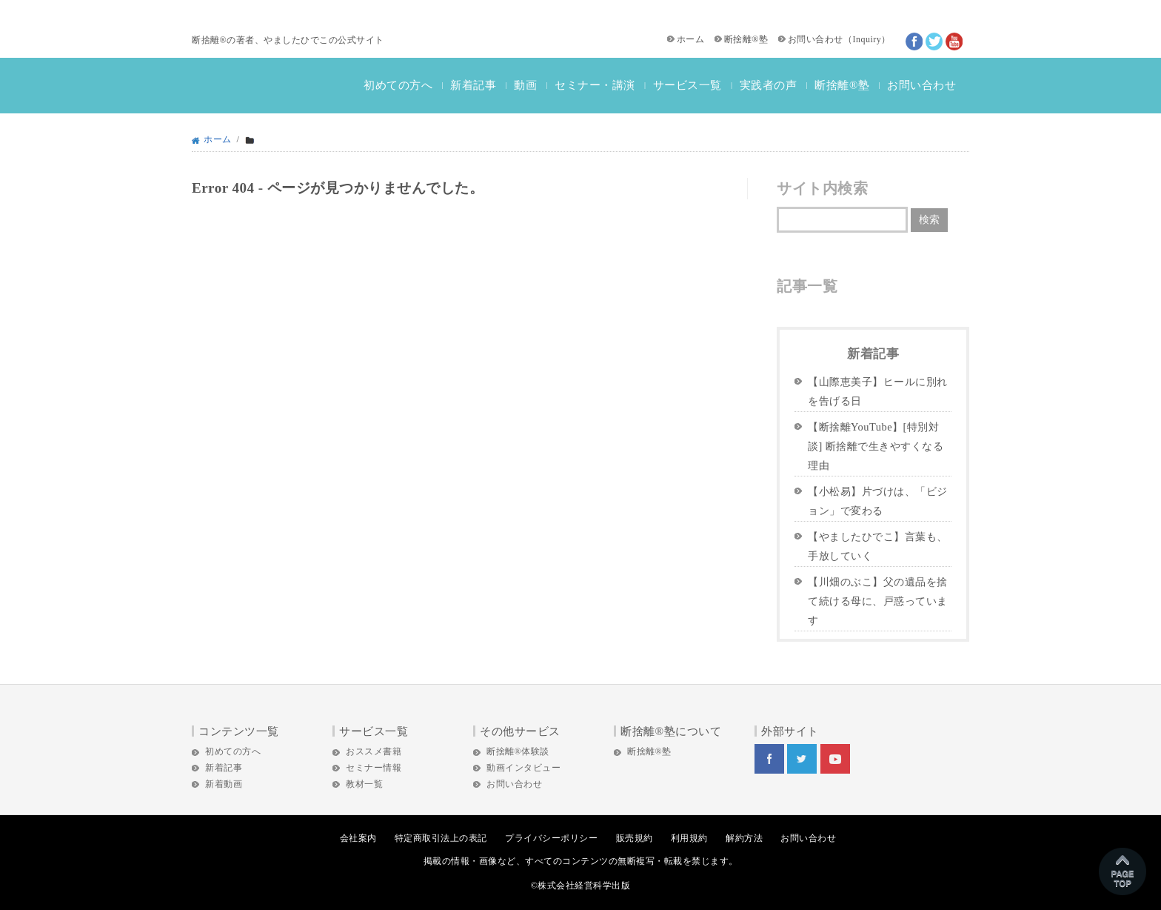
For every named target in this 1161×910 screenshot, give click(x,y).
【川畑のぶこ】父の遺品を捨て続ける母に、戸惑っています (878, 601)
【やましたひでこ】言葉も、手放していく (878, 546)
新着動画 (223, 784)
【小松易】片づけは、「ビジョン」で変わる (878, 501)
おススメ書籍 (373, 751)
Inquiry (866, 39)
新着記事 (473, 85)
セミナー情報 (373, 768)
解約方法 (744, 838)
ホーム (691, 39)
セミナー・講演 (595, 85)
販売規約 (634, 838)
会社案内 (358, 838)
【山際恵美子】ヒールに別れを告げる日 (878, 391)
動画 (525, 85)
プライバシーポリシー (551, 838)
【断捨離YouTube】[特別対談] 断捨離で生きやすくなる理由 (875, 446)
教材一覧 (364, 784)
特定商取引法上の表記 (441, 838)
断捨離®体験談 (517, 751)
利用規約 (689, 838)
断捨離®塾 (746, 39)
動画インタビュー (523, 768)
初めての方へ (398, 85)
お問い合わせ (815, 39)
